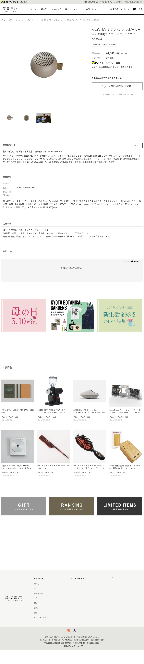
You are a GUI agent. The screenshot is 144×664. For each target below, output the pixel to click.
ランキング (56, 9)
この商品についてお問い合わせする (117, 94)
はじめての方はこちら (135, 2)
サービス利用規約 (77, 598)
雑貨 (36, 603)
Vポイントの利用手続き (102, 67)
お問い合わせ (76, 593)
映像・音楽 (38, 593)
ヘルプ (73, 588)
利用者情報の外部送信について (83, 632)
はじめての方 (76, 584)
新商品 (44, 9)
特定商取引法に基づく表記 (81, 612)
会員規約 (74, 608)
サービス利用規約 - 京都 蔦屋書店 (83, 603)
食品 (36, 612)
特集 (67, 9)
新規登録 (114, 9)
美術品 (36, 584)
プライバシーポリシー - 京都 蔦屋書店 (85, 627)
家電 (36, 608)
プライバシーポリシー (79, 622)
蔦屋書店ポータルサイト (117, 584)
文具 (36, 598)
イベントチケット (41, 617)
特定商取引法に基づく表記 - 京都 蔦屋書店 (87, 617)
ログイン (125, 9)
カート (134, 11)
